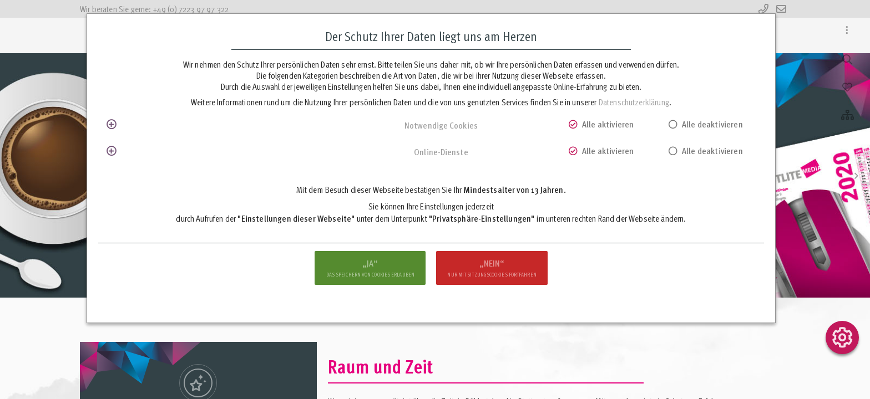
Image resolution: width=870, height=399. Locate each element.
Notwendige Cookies (441, 125)
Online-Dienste (441, 151)
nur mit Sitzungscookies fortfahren (491, 267)
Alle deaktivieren (712, 124)
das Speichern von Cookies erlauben (370, 267)
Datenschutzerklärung (634, 102)
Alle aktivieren (608, 124)
